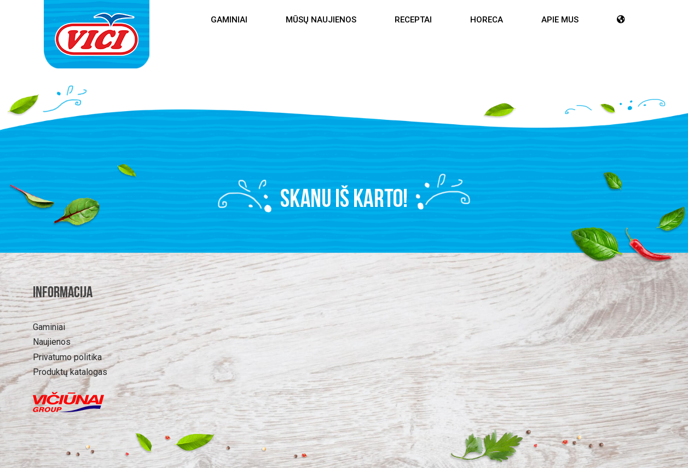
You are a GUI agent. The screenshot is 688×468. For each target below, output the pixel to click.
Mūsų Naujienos (321, 20)
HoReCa (486, 20)
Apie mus (560, 20)
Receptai (413, 20)
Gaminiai (229, 20)
